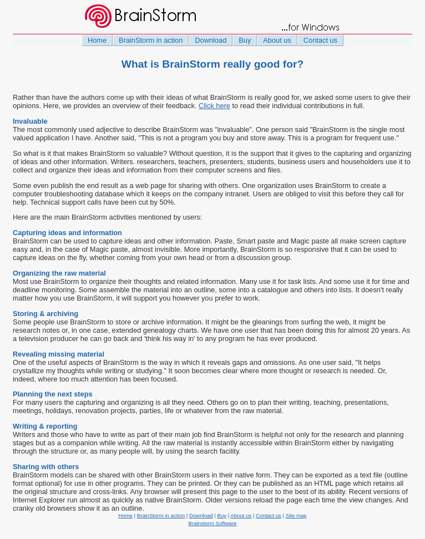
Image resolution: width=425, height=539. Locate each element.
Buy (245, 40)
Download (210, 40)
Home (97, 40)
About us (277, 40)
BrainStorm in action (151, 40)
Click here (214, 105)
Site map (296, 515)
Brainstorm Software (213, 523)
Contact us (320, 40)
